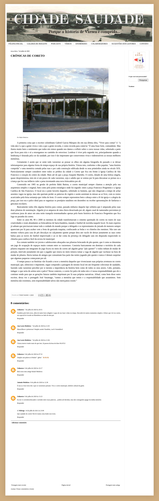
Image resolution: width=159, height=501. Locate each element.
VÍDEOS (68, 44)
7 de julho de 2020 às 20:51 (33, 310)
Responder (20, 318)
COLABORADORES (99, 44)
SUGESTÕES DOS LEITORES (124, 44)
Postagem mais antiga (113, 485)
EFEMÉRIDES (81, 44)
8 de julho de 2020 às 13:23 (33, 396)
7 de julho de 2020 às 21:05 (41, 326)
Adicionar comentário (19, 423)
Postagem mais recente (18, 485)
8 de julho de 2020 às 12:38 (39, 382)
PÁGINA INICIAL (16, 44)
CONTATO (144, 44)
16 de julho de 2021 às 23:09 (34, 411)
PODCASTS (56, 44)
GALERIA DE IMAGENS (37, 44)
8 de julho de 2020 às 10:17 (33, 368)
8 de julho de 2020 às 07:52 (33, 354)
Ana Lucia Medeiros (24, 326)
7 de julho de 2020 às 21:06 (41, 340)
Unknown (20, 310)
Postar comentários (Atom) (25, 489)
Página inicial (66, 485)
